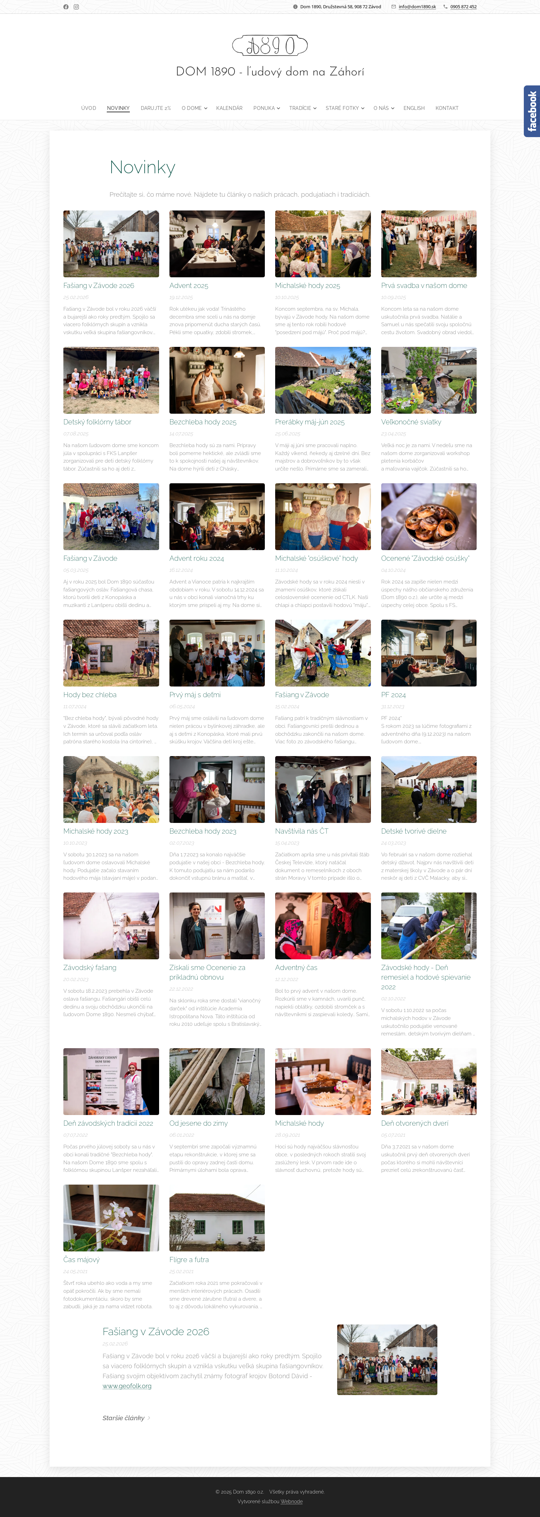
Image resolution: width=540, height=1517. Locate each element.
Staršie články (124, 1418)
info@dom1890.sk (417, 6)
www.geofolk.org (127, 1386)
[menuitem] (85, 108)
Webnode (292, 1501)
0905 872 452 (463, 6)
